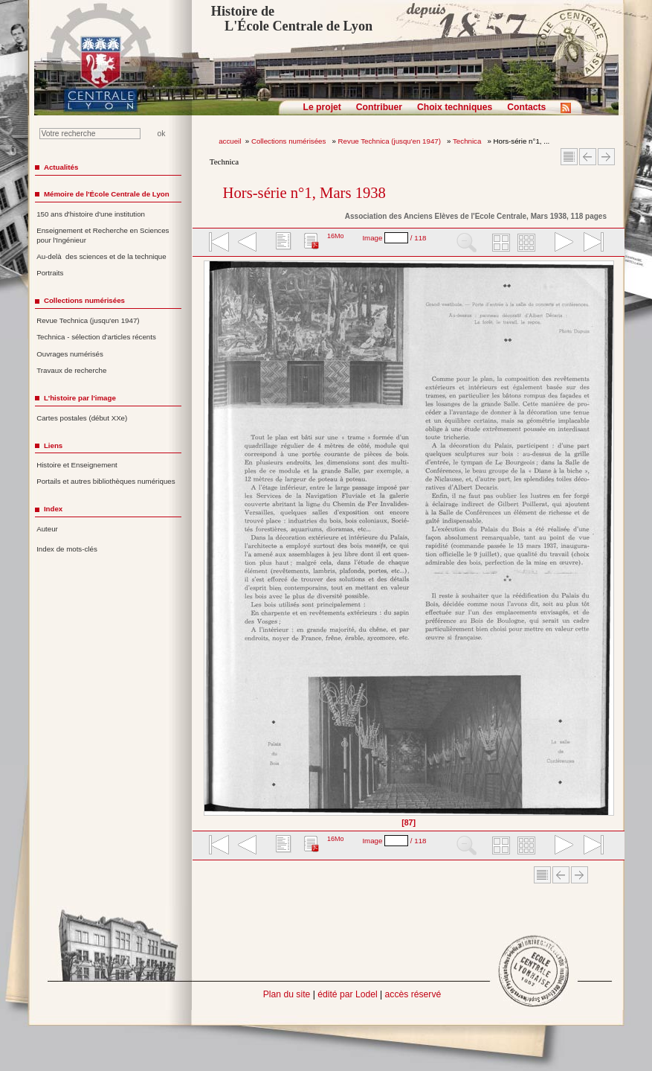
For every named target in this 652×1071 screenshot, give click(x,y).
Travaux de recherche (71, 370)
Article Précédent (587, 156)
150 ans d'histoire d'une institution (90, 214)
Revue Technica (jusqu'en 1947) (390, 141)
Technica (468, 141)
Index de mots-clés (66, 549)
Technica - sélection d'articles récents (96, 337)
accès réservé (413, 994)
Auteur (47, 529)
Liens (53, 445)
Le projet (322, 107)
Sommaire (569, 156)
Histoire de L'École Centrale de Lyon (291, 18)
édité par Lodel (347, 994)
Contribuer (379, 107)
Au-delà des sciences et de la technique (101, 256)
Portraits (49, 273)
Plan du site (287, 994)
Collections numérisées (289, 141)
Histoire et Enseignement (76, 465)
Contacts (526, 107)
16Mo (335, 236)
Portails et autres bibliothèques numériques (105, 481)
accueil (230, 141)
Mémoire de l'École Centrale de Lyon (107, 194)
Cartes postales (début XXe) (81, 418)
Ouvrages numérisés (69, 354)
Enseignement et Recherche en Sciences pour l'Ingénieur (102, 235)
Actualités (61, 167)
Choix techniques (454, 107)
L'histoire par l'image (80, 398)
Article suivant (606, 156)
